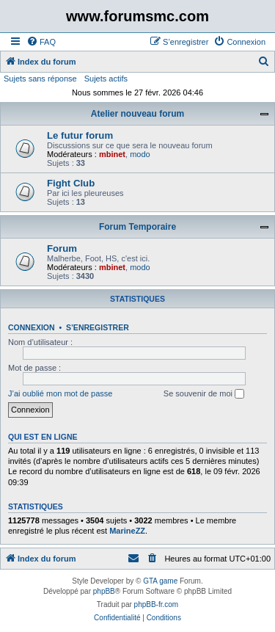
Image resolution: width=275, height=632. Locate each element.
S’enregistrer (97, 327)
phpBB (104, 591)
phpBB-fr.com (156, 604)
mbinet (112, 154)
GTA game (160, 581)
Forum (62, 248)
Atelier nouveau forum (137, 114)
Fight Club (71, 183)
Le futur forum (80, 135)
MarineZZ (127, 530)
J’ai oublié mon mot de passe (60, 393)
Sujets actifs (106, 78)
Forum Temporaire (137, 227)
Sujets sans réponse (40, 78)
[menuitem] (41, 42)
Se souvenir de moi (204, 394)
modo (140, 154)
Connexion (31, 327)
